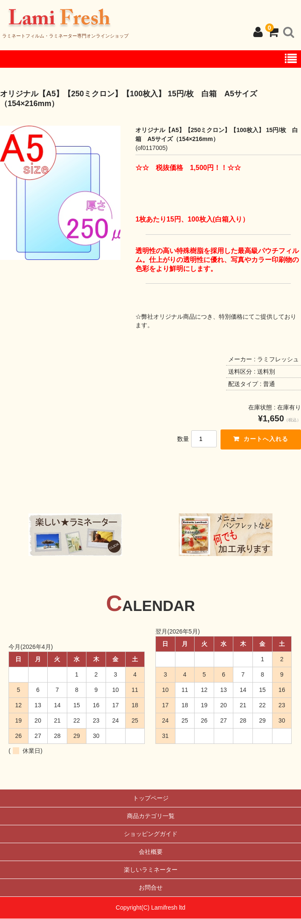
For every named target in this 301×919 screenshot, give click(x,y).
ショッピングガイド (151, 834)
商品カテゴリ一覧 (151, 816)
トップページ (151, 798)
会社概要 (151, 852)
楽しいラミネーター (151, 870)
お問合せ (151, 887)
